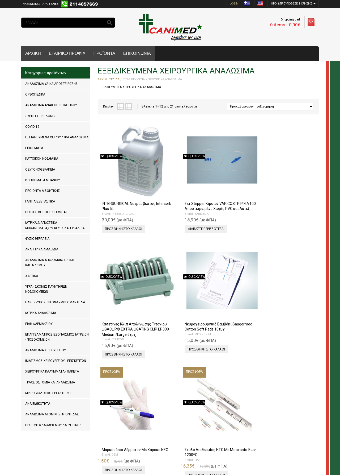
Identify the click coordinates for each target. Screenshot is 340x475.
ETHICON (227, 196)
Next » (119, 430)
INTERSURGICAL (121, 191)
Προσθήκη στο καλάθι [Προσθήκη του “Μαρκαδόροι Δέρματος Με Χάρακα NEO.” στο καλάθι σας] (122, 304)
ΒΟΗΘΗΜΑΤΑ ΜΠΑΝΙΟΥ (42, 180)
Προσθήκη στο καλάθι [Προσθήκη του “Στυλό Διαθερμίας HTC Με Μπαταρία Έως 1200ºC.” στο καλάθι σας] (177, 304)
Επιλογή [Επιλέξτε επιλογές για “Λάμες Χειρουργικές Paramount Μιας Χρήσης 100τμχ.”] (165, 407)
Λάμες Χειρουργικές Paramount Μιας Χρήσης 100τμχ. (177, 382)
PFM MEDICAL (286, 294)
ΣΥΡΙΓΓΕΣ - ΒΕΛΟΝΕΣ (40, 116)
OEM (113, 289)
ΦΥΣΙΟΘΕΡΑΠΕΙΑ (37, 239)
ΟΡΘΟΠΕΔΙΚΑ (35, 94)
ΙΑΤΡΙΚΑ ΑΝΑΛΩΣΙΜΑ (40, 313)
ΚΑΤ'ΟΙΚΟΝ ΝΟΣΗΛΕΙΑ (41, 158)
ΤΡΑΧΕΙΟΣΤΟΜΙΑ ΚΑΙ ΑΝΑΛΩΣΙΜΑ (50, 382)
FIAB (168, 289)
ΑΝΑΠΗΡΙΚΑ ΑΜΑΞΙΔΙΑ (41, 249)
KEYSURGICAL (230, 392)
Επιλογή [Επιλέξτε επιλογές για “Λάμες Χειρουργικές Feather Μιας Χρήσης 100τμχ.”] (110, 402)
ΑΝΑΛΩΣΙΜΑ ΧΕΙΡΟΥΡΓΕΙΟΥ (45, 350)
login (234, 3)
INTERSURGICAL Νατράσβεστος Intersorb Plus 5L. (125, 181)
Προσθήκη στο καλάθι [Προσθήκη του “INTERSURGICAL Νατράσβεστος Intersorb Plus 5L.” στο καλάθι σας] (122, 206)
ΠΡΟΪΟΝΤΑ (104, 53)
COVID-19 (32, 127)
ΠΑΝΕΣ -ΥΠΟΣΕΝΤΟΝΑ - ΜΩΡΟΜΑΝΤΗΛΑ (55, 302)
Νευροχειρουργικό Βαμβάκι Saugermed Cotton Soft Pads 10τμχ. (291, 181)
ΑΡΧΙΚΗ (33, 53)
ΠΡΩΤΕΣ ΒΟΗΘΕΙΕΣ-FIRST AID (47, 212)
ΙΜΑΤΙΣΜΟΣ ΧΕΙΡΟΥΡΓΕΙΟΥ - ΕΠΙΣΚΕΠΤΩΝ (55, 361)
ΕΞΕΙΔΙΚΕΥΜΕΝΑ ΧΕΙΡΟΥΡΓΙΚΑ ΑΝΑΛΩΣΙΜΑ (56, 137)
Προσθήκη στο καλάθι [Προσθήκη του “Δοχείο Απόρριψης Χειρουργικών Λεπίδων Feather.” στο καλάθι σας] (288, 309)
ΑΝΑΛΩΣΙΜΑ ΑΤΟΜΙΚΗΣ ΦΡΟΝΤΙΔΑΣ (52, 414)
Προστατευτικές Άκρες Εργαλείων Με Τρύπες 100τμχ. (231, 382)
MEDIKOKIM (284, 191)
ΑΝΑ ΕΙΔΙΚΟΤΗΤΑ (37, 404)
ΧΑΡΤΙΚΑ (31, 276)
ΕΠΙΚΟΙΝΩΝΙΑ (137, 53)
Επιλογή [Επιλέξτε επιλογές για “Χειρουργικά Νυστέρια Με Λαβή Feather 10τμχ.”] (275, 402)
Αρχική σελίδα (109, 79)
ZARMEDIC (172, 196)
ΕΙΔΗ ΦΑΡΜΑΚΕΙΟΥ (39, 324)
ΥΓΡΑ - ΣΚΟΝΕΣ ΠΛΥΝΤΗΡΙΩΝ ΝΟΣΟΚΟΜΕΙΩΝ (46, 289)
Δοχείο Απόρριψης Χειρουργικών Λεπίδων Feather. (286, 284)
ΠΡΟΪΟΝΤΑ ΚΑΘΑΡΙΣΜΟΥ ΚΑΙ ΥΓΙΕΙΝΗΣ (53, 425)
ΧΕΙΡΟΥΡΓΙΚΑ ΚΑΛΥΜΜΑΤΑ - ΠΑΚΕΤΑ (52, 371)
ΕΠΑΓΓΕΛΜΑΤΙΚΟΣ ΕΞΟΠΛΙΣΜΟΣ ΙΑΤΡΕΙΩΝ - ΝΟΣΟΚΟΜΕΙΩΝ (57, 337)
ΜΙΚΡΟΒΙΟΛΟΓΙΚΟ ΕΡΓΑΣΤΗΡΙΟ (48, 393)
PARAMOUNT (174, 392)
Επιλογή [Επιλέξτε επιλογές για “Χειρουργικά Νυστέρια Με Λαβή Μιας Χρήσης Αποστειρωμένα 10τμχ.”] (220, 309)
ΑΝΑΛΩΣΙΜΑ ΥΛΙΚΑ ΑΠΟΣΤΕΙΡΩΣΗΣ (51, 84)
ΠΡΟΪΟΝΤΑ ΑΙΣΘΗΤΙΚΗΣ (42, 191)
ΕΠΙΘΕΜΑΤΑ (34, 148)
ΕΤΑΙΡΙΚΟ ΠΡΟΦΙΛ (67, 53)
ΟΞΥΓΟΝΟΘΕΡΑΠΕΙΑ (40, 169)
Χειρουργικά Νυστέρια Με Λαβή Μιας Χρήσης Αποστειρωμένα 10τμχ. (233, 284)
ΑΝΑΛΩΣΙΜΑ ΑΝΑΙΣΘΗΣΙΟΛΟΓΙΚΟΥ (51, 105)
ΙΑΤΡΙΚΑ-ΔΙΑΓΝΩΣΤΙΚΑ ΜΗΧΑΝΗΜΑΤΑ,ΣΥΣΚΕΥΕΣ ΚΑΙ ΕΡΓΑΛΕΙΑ (54, 225)
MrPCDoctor (92, 454)
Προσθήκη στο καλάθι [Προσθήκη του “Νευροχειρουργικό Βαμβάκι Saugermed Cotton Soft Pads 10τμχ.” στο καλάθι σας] (288, 206)
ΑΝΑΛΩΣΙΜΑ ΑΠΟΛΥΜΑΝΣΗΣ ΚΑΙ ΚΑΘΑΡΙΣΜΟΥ (49, 262)
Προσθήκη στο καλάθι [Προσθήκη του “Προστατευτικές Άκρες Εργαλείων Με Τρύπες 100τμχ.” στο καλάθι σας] (232, 407)
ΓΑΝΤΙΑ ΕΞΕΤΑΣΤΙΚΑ (40, 201)
